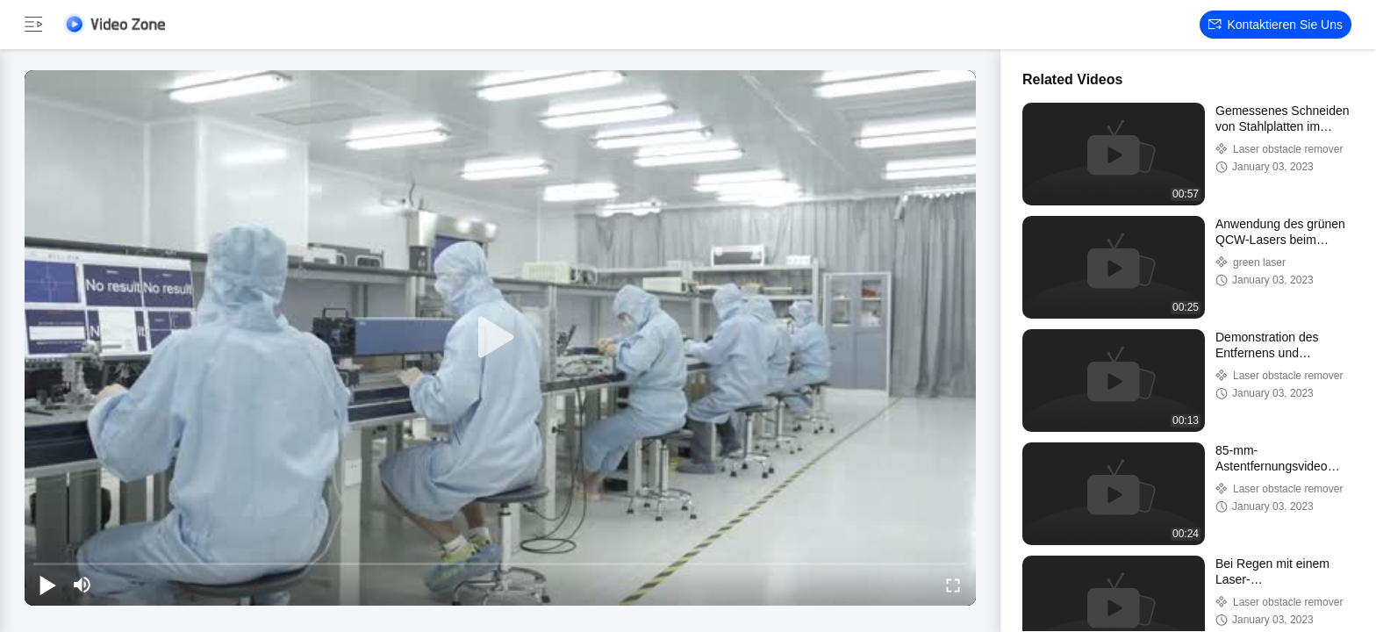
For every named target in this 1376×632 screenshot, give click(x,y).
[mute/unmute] (82, 584)
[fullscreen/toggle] (953, 584)
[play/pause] (47, 584)
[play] (500, 338)
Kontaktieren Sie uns (1275, 25)
